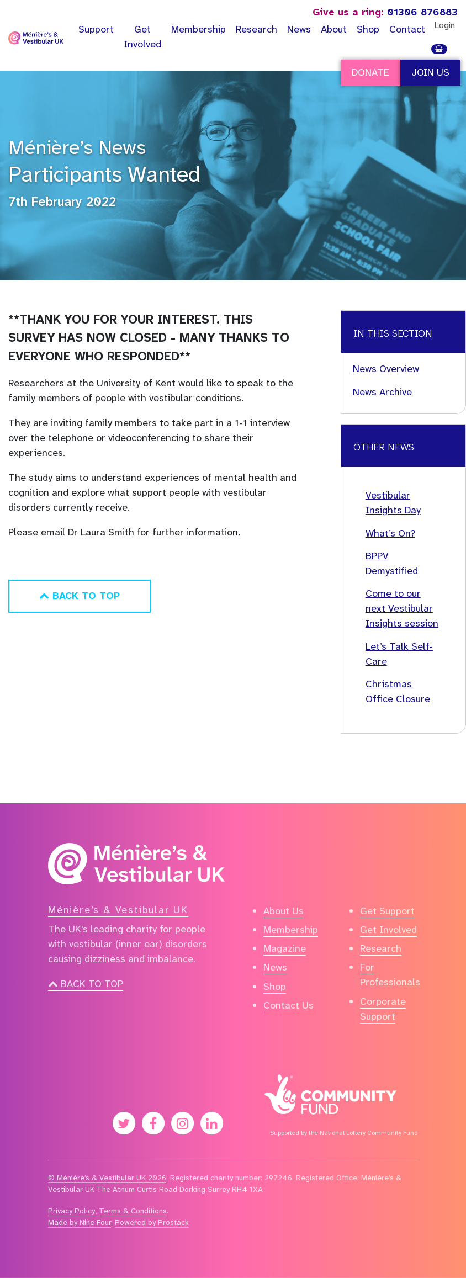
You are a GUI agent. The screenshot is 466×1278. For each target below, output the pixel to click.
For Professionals (390, 975)
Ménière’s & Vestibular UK (118, 909)
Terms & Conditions (133, 1211)
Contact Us (288, 1005)
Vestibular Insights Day (393, 503)
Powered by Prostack (152, 1222)
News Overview (386, 368)
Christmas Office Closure (398, 691)
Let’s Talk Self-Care (399, 654)
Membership (198, 29)
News (299, 29)
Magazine (284, 948)
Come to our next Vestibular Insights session (402, 608)
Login (444, 25)
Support (96, 29)
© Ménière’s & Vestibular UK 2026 (107, 1177)
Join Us (430, 72)
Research (256, 29)
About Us (283, 911)
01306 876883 (385, 12)
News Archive (382, 392)
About (334, 29)
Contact (407, 29)
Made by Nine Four (79, 1222)
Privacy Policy (71, 1211)
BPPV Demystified (392, 563)
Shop (368, 29)
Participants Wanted (104, 174)
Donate (370, 72)
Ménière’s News (77, 147)
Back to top (85, 983)
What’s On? (390, 533)
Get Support (387, 911)
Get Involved (142, 37)
